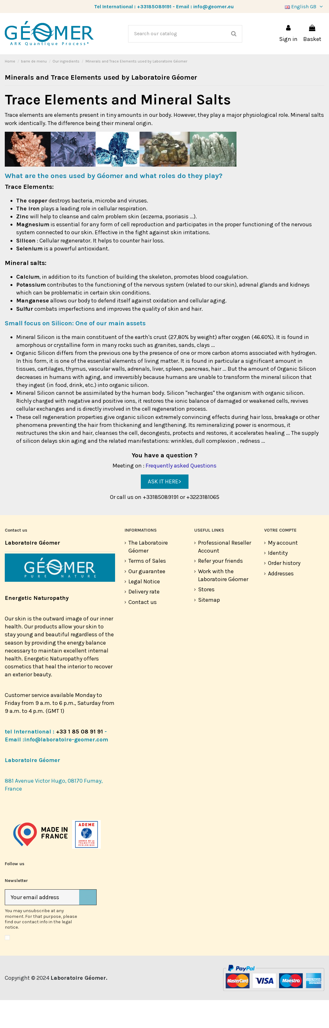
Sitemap (209, 627)
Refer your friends (220, 588)
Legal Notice (144, 609)
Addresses (281, 601)
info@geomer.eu (213, 6)
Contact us (142, 630)
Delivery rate (144, 619)
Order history (284, 590)
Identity (278, 580)
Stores (206, 617)
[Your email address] (42, 925)
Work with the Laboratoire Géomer (223, 603)
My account (283, 570)
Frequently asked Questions (181, 493)
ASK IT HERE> (164, 509)
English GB (304, 6)
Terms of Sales (147, 588)
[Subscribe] (87, 925)
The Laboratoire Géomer (148, 574)
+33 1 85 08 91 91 (79, 759)
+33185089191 (154, 6)
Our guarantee (146, 599)
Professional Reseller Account (224, 574)
